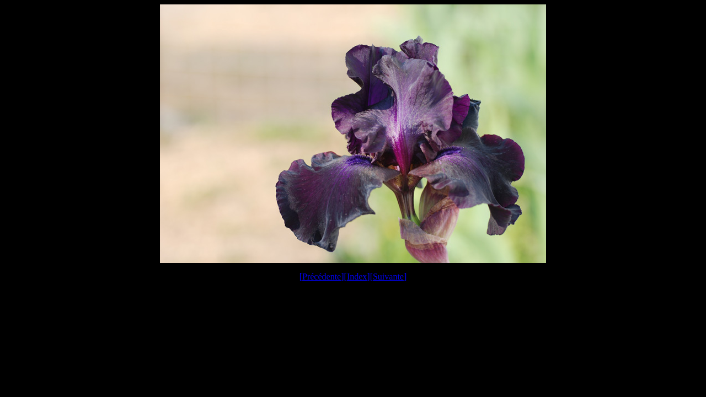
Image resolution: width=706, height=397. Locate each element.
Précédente (321, 276)
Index (357, 276)
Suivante (388, 276)
